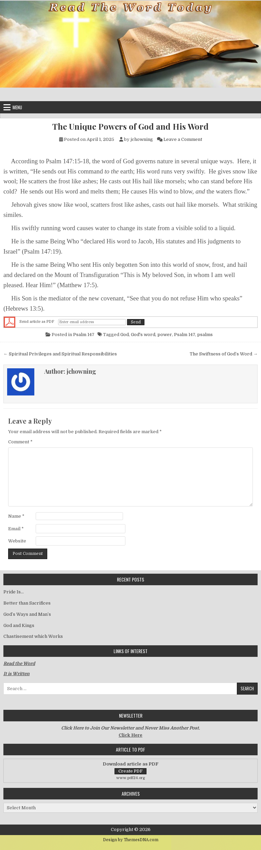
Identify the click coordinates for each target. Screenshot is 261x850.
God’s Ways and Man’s (27, 614)
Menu (17, 107)
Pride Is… (13, 591)
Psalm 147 (83, 334)
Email (16, 528)
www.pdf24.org (130, 778)
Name (16, 516)
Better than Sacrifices (27, 603)
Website (17, 540)
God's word (143, 334)
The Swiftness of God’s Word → (224, 353)
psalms (205, 334)
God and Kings (18, 625)
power (164, 334)
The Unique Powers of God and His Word (130, 126)
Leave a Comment (182, 139)
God (124, 334)
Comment (20, 441)
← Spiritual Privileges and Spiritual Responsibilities (60, 353)
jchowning (141, 139)
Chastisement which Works (33, 636)
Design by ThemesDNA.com (130, 839)
